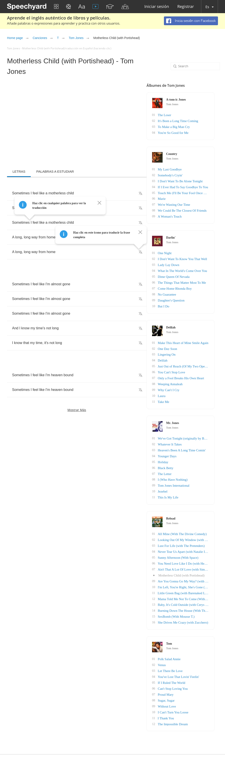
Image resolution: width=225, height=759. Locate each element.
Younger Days (187, 448)
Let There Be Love (189, 658)
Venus (181, 652)
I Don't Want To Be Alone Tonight (199, 179)
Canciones (40, 38)
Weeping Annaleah (189, 378)
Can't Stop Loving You (192, 675)
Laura (181, 389)
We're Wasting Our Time (193, 202)
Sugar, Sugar (186, 686)
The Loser (184, 115)
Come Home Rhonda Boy (194, 284)
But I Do (183, 301)
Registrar (185, 6)
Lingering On (186, 349)
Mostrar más (76, 410)
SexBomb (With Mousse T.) (195, 604)
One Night (184, 250)
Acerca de (189, 747)
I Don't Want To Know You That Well (201, 256)
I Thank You (185, 703)
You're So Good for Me (192, 132)
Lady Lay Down (188, 261)
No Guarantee (186, 290)
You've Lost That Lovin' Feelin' (197, 663)
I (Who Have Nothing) (192, 471)
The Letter (184, 465)
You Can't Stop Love (191, 366)
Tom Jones (76, 38)
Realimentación (209, 747)
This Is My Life (187, 488)
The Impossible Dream (192, 709)
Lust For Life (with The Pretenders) (200, 536)
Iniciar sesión (156, 6)
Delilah (182, 355)
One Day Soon (187, 343)
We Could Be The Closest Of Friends (201, 208)
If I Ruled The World (191, 669)
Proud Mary (185, 680)
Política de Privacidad (165, 747)
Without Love (186, 692)
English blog (140, 747)
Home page (15, 38)
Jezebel (182, 482)
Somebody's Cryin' (189, 174)
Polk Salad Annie (188, 646)
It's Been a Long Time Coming (197, 120)
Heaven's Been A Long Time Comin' (200, 442)
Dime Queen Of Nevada (193, 273)
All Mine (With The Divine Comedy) (201, 524)
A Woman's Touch (189, 214)
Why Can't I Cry (188, 383)
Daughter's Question (190, 296)
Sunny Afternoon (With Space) (197, 547)
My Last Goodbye (189, 168)
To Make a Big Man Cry (193, 126)
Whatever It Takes (189, 437)
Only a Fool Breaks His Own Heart (199, 372)
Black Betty (185, 459)
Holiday (183, 454)
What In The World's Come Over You (201, 267)
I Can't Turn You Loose (192, 697)
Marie (181, 197)
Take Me (183, 395)
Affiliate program (118, 747)
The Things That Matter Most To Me (200, 278)
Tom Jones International (193, 477)
